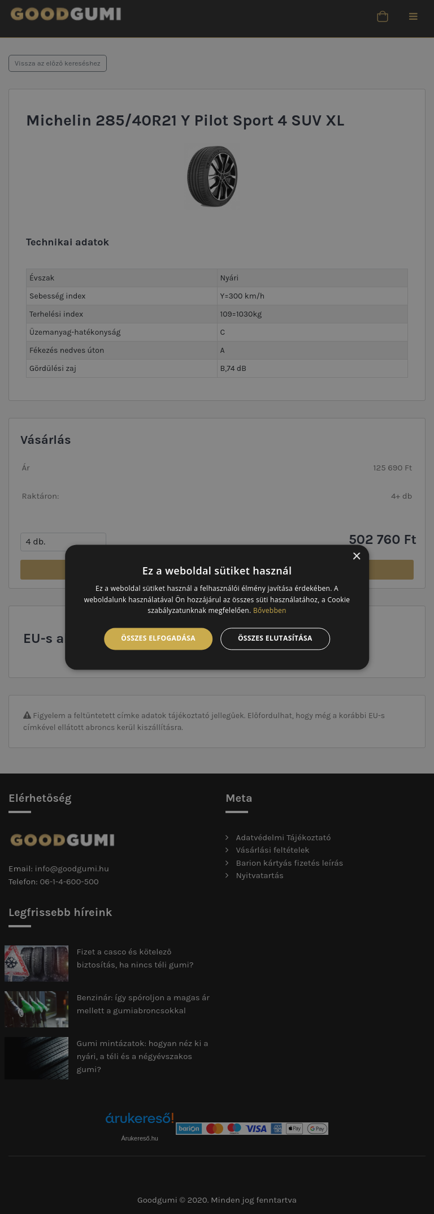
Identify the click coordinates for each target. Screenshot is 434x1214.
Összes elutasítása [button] (275, 638)
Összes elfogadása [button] (158, 638)
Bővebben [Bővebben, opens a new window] (270, 611)
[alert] (217, 607)
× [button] (356, 556)
